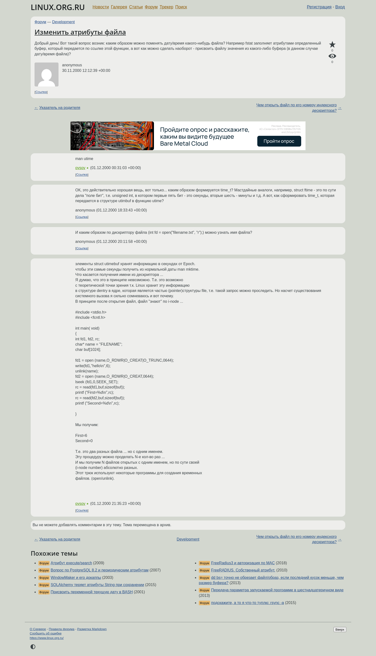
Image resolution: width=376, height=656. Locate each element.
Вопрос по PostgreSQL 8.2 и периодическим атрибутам (99, 570)
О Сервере (38, 629)
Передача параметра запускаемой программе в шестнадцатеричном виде (277, 590)
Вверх (339, 629)
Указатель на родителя (59, 108)
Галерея (119, 7)
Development (63, 22)
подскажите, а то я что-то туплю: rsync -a (247, 603)
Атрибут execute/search (71, 563)
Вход (340, 7)
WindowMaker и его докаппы (76, 578)
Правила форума (62, 629)
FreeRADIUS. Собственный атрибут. (243, 570)
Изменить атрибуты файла (80, 31)
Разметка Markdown (92, 629)
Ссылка (41, 92)
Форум (151, 7)
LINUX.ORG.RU (58, 7)
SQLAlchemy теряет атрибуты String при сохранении (97, 585)
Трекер (166, 7)
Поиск (181, 7)
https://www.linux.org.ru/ (47, 638)
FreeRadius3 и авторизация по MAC (243, 563)
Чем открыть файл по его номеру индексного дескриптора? (296, 107)
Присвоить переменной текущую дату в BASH (92, 592)
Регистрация (319, 7)
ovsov (80, 168)
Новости (101, 7)
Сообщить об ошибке (46, 633)
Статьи (136, 7)
